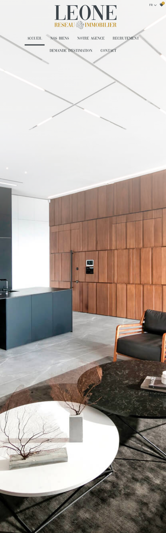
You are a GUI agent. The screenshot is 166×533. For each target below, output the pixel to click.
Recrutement (126, 38)
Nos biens (59, 38)
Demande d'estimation (71, 51)
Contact (108, 51)
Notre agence (91, 38)
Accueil (34, 38)
